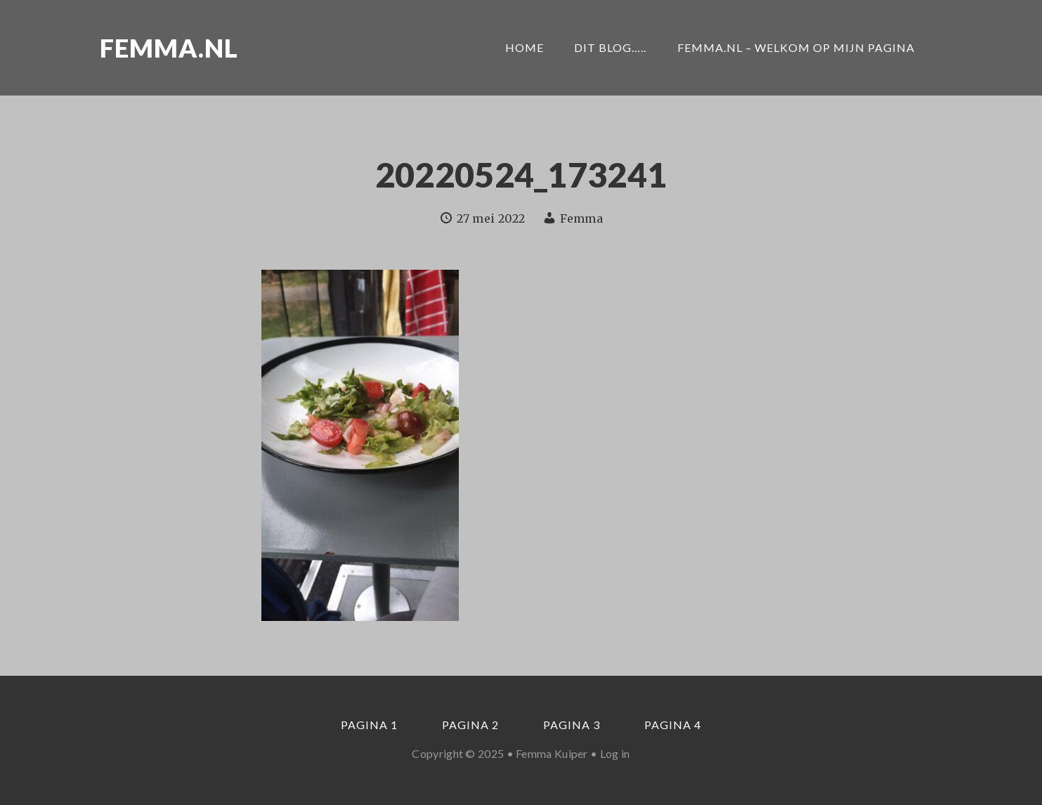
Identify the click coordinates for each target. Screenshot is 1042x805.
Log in (615, 753)
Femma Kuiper (552, 753)
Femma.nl (169, 47)
